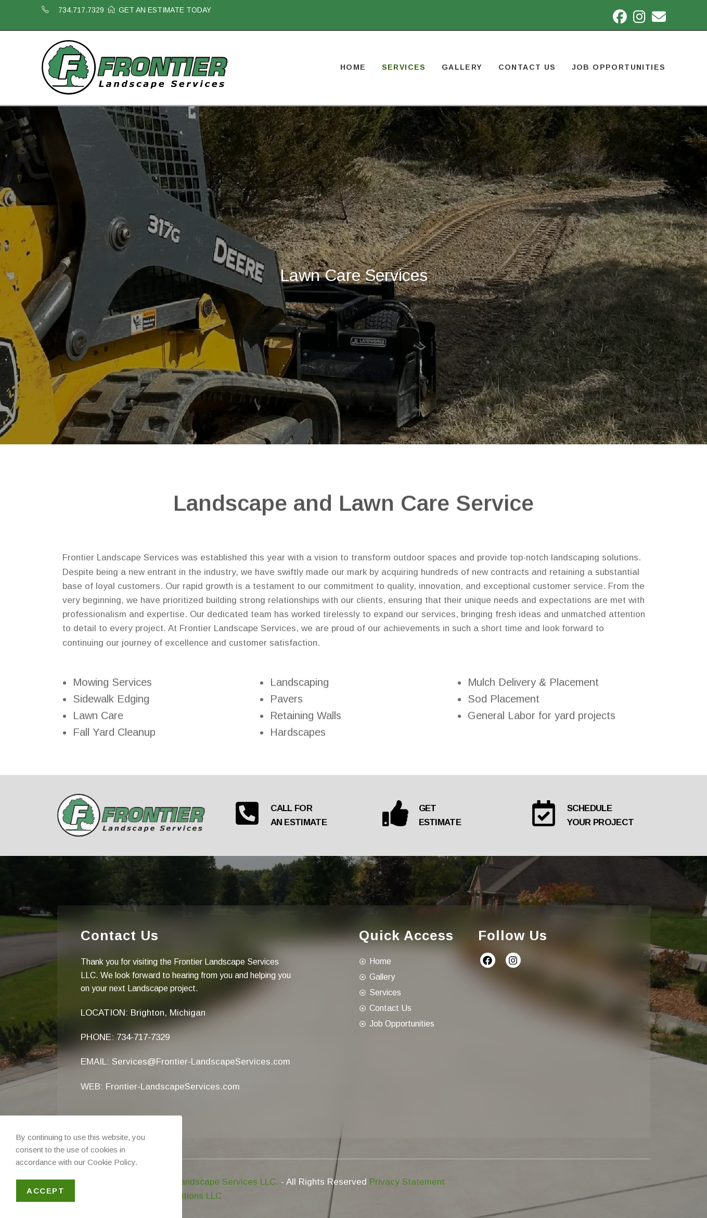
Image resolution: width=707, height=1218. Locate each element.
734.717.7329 (81, 10)
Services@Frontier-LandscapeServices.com (201, 1061)
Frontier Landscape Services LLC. (209, 1181)
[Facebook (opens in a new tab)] (620, 17)
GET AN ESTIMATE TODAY (165, 10)
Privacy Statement (407, 1181)
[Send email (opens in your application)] (657, 17)
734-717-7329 (143, 1037)
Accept (46, 1190)
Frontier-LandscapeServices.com (173, 1086)
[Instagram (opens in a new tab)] (639, 17)
